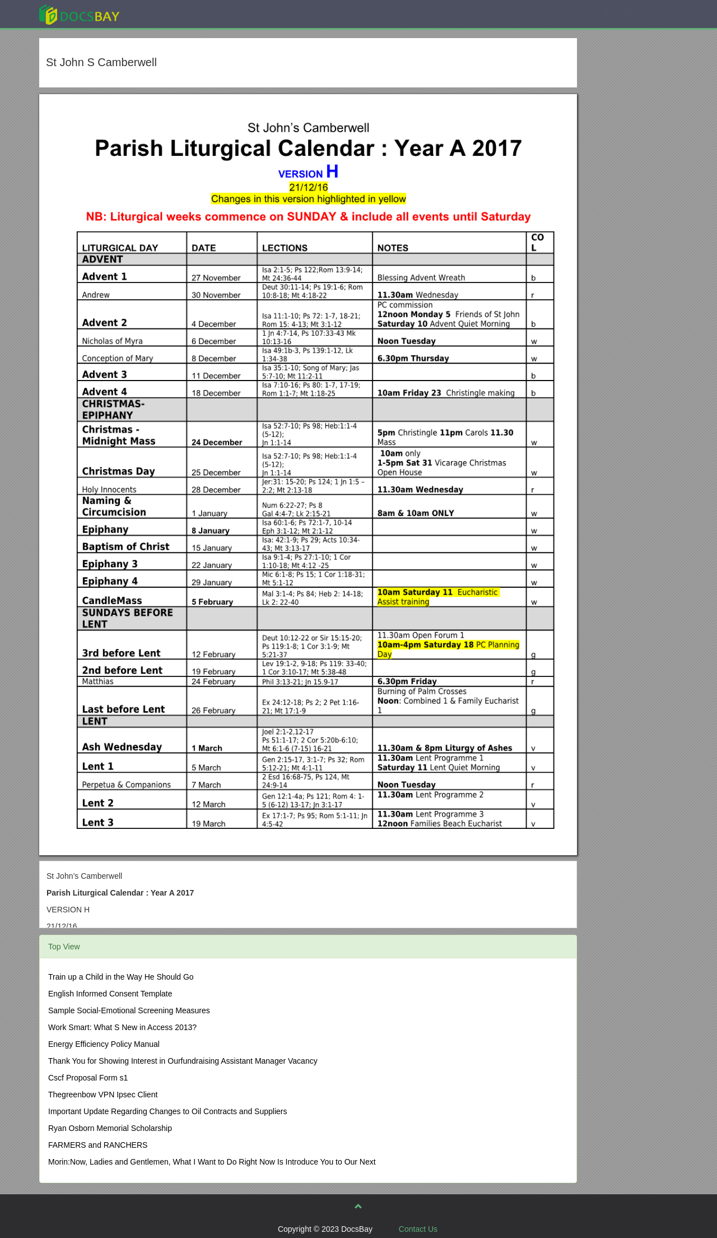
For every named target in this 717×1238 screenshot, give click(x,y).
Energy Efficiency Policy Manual (104, 1044)
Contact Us (418, 1229)
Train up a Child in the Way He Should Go (121, 976)
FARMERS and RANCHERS (97, 1144)
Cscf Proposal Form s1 (88, 1077)
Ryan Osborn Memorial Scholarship (110, 1128)
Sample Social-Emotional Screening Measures (129, 1010)
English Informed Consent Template (110, 993)
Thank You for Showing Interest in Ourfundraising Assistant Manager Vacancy (183, 1060)
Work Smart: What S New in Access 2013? (122, 1027)
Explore (163, 13)
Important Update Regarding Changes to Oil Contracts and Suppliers (167, 1111)
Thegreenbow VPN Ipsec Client (102, 1094)
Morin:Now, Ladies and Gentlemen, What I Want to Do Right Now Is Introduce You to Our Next (212, 1161)
